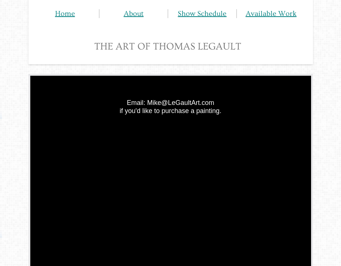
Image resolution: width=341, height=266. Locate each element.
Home (65, 14)
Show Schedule (202, 14)
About (134, 14)
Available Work (271, 14)
